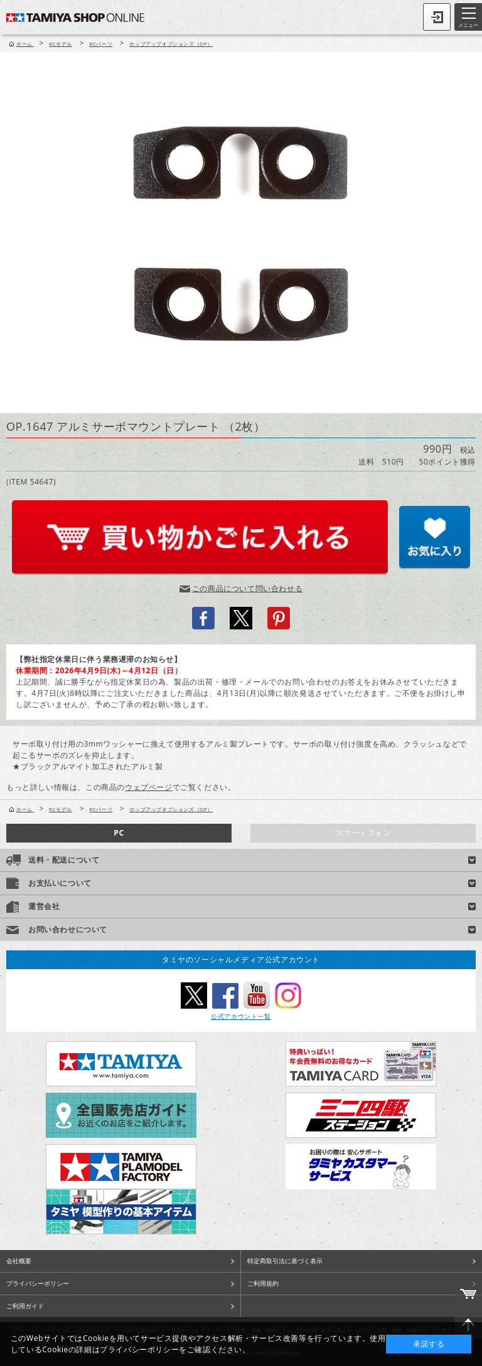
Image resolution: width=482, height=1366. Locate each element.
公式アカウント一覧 (240, 1016)
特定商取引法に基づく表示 (285, 1260)
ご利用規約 (263, 1283)
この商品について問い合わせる (247, 588)
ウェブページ (149, 787)
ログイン (437, 17)
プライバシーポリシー (37, 1283)
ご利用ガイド (25, 1305)
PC (119, 832)
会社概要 (18, 1260)
